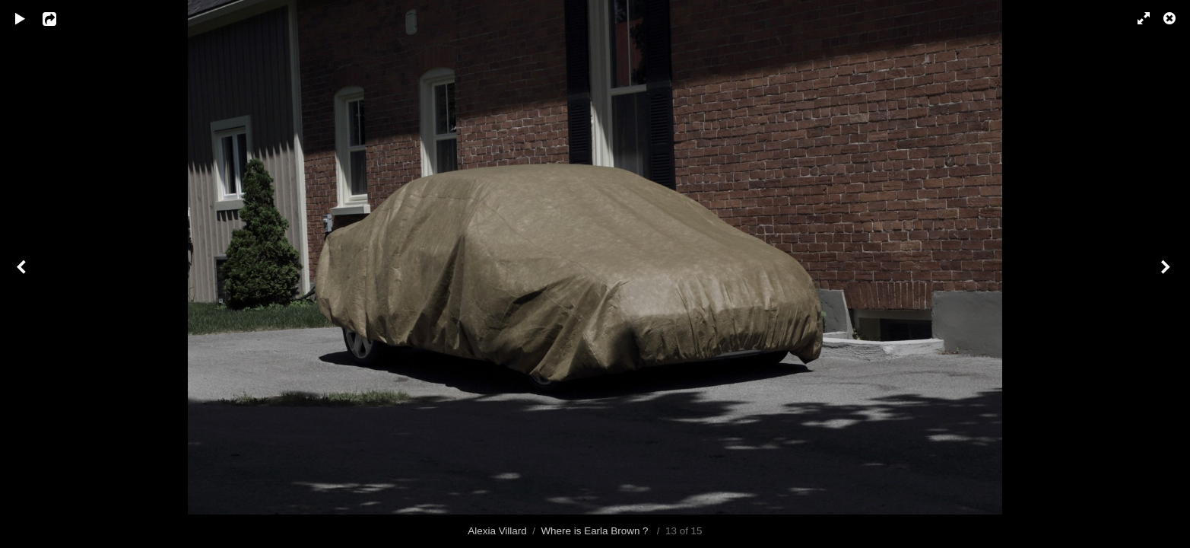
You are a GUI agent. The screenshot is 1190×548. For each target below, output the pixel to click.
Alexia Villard (497, 531)
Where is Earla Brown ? (596, 531)
